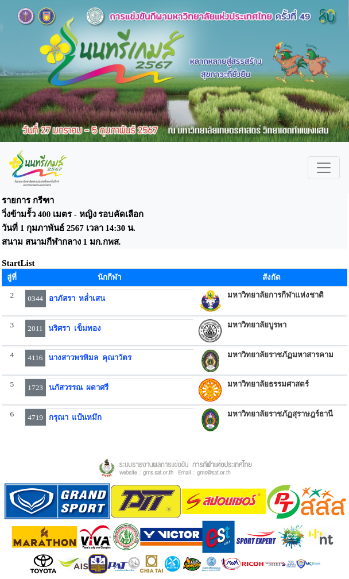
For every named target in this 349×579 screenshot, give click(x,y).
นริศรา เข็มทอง (74, 328)
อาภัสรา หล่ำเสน (77, 298)
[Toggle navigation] (324, 167)
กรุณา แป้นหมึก (75, 417)
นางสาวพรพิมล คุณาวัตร (89, 357)
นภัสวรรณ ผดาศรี (79, 387)
